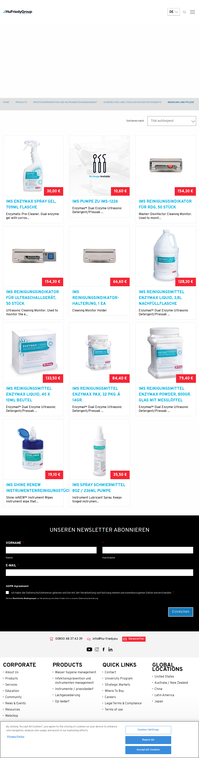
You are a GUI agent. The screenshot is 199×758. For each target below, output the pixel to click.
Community (13, 709)
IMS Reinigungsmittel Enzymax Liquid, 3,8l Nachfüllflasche (161, 304)
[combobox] (172, 121)
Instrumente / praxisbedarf (74, 701)
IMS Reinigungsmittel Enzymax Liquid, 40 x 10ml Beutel (29, 400)
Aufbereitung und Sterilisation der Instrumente (132, 102)
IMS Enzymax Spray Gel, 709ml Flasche (31, 204)
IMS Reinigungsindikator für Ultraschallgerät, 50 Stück (32, 304)
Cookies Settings (148, 730)
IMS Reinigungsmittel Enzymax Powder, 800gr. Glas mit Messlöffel (165, 400)
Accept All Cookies (148, 750)
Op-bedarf (62, 713)
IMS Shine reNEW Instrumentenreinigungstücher (33, 493)
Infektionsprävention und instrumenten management (74, 692)
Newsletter (136, 651)
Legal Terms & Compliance (123, 715)
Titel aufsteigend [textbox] (162, 121)
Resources (12, 721)
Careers (110, 709)
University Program (119, 690)
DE (173, 12)
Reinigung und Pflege (181, 102)
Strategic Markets (117, 696)
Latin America (164, 707)
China (158, 701)
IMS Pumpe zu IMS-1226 (95, 201)
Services (11, 696)
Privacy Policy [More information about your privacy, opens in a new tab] (15, 737)
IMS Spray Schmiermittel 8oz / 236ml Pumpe (98, 493)
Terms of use (114, 721)
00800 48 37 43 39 (68, 651)
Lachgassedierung (67, 707)
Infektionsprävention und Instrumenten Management (65, 102)
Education (12, 703)
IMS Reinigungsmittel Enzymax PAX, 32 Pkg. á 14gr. (96, 400)
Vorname (14, 555)
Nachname (147, 555)
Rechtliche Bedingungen (24, 610)
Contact (110, 684)
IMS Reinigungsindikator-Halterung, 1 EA (95, 304)
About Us (11, 684)
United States (164, 688)
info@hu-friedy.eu (105, 651)
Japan (158, 713)
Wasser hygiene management (75, 684)
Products (21, 102)
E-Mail (11, 577)
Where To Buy (114, 703)
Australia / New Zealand (171, 695)
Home (6, 102)
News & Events (15, 715)
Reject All (148, 740)
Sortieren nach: (135, 121)
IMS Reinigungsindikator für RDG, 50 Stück (165, 204)
